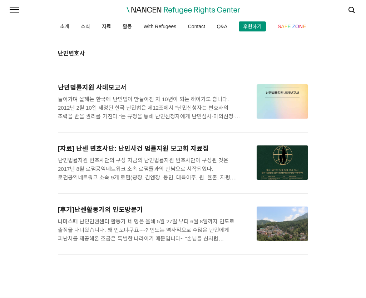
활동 (127, 26)
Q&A (222, 26)
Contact (196, 26)
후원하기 (252, 26)
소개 (64, 26)
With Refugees (159, 26)
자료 (106, 26)
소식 (85, 26)
